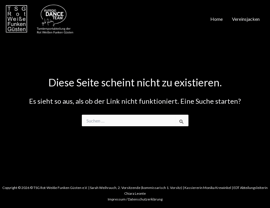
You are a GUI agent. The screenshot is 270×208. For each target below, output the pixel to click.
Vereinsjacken (246, 19)
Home (216, 19)
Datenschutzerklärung (145, 199)
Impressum (117, 199)
